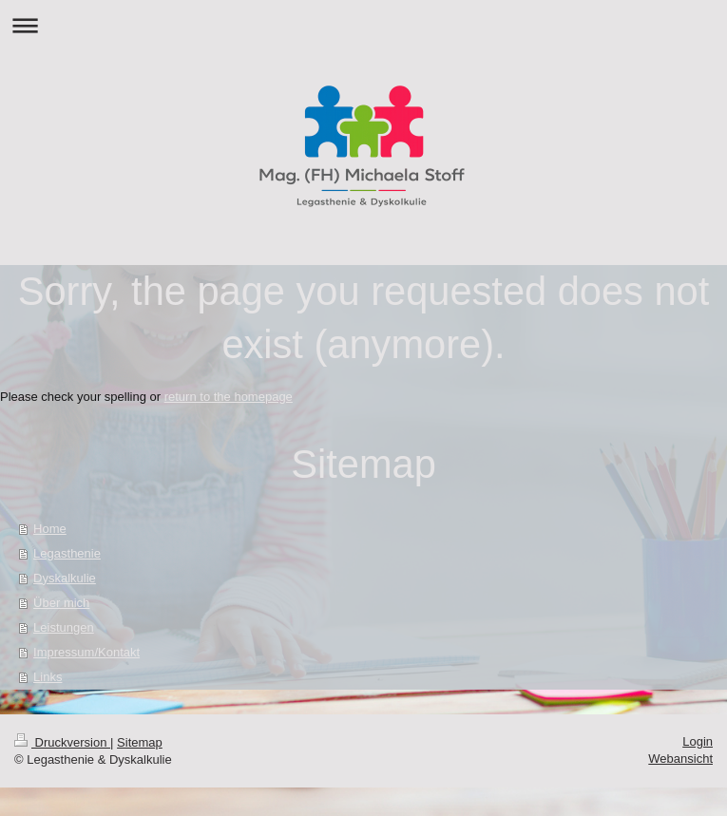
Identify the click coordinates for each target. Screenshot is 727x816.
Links (47, 677)
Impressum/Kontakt (86, 652)
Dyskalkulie (64, 578)
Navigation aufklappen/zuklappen (363, 25)
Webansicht (680, 758)
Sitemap (140, 742)
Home (50, 529)
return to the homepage (228, 396)
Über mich (61, 603)
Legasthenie (67, 553)
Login (697, 741)
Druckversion (62, 742)
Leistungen (63, 627)
